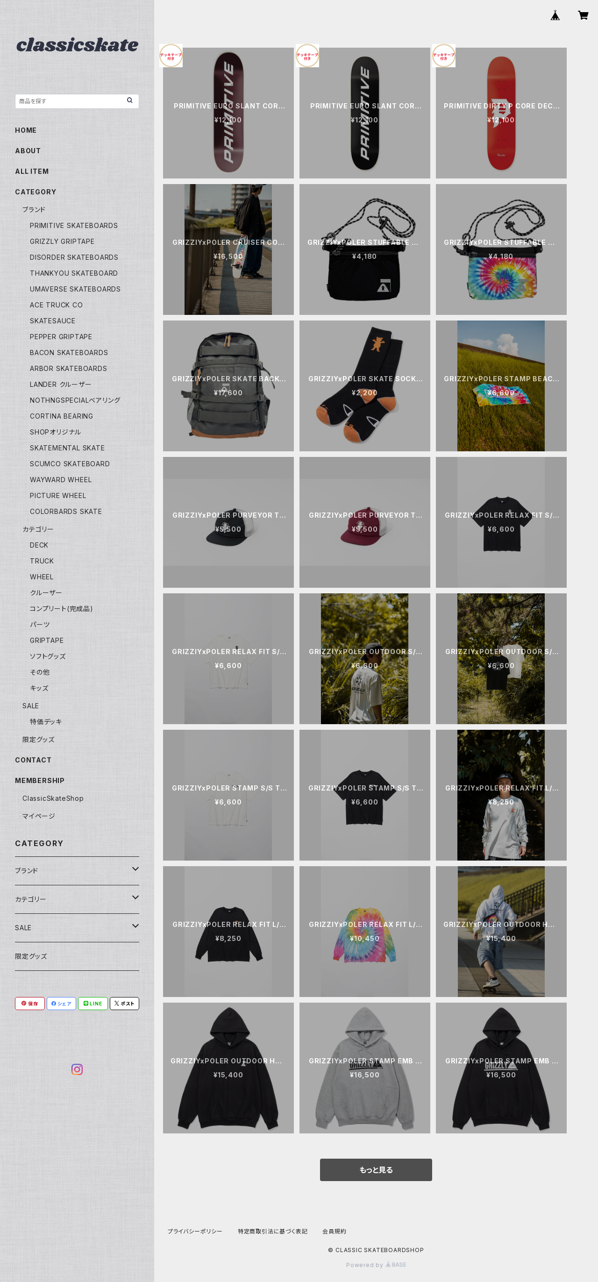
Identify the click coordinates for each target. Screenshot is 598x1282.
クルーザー (46, 593)
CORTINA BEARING (61, 416)
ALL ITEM (32, 171)
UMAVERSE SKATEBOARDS (75, 289)
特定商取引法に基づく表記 (273, 1231)
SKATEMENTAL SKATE (67, 448)
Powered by (376, 1264)
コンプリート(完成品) (61, 609)
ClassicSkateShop (53, 798)
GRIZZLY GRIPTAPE (62, 241)
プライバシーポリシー (195, 1231)
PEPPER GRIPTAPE (61, 337)
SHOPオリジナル (55, 432)
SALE (30, 706)
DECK (39, 545)
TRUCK (42, 561)
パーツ (40, 624)
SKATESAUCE (53, 321)
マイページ (39, 816)
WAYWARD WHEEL (61, 480)
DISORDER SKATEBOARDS (74, 257)
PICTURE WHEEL (58, 495)
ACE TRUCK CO (56, 305)
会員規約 (334, 1231)
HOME (26, 130)
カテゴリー (38, 529)
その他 (40, 672)
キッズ (39, 688)
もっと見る (376, 1170)
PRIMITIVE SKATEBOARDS (74, 225)
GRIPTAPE (47, 640)
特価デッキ (46, 722)
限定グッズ (38, 739)
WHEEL (42, 577)
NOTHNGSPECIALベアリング (75, 400)
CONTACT (33, 760)
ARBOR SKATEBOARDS (68, 368)
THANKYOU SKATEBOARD (74, 273)
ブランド (34, 210)
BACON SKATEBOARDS (69, 352)
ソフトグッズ (48, 656)
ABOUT (28, 151)
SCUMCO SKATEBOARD (70, 464)
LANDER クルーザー (61, 384)
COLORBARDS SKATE (66, 511)
